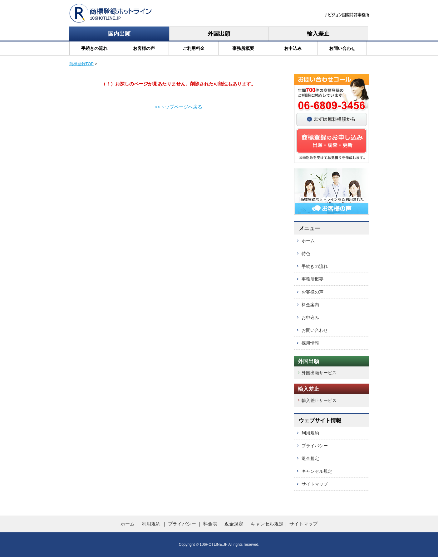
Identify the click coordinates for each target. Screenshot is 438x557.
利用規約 (310, 432)
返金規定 (310, 458)
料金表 (210, 523)
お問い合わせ (342, 48)
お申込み (293, 48)
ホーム (308, 240)
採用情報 (310, 343)
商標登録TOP (81, 63)
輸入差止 (318, 34)
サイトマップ (315, 484)
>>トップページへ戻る (178, 106)
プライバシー (315, 445)
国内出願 (119, 34)
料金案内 (310, 304)
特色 (306, 253)
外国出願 (219, 34)
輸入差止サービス (319, 400)
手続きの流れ (94, 48)
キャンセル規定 (317, 471)
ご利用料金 (193, 48)
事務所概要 (243, 48)
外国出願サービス (319, 372)
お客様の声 (144, 48)
